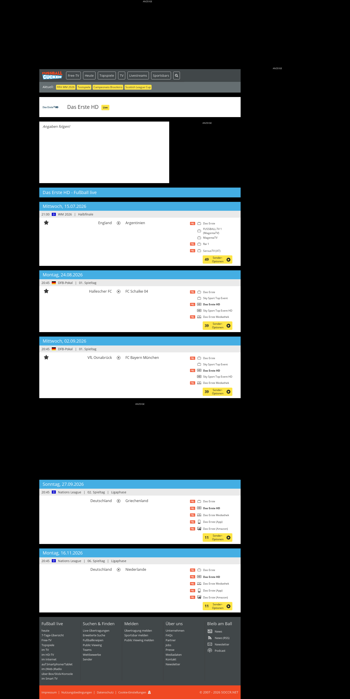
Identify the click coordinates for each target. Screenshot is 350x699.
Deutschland (101, 500)
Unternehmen (175, 631)
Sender (87, 659)
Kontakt (171, 659)
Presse (170, 650)
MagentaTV (210, 238)
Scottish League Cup (138, 87)
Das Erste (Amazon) (215, 529)
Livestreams (138, 75)
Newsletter (173, 664)
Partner (171, 640)
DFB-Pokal (65, 283)
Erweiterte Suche (94, 635)
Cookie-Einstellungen (132, 692)
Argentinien (135, 222)
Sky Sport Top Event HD (217, 310)
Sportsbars (161, 75)
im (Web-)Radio (52, 669)
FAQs (169, 635)
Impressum (49, 692)
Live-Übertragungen (96, 631)
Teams (87, 650)
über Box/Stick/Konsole (57, 674)
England (105, 222)
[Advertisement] (147, 35)
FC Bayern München (142, 357)
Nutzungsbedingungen (76, 692)
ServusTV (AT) (212, 251)
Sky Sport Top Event (215, 298)
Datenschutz (105, 692)
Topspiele (107, 75)
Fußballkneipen (93, 640)
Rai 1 (206, 244)
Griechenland (136, 500)
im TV (45, 650)
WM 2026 (65, 214)
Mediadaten (174, 655)
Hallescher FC (100, 291)
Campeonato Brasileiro (108, 87)
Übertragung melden (138, 631)
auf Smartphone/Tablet (57, 664)
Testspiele (84, 87)
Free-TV (73, 75)
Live (105, 107)
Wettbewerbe (92, 655)
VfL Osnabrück (100, 357)
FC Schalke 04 (136, 291)
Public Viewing (92, 645)
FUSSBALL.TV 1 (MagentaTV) (212, 231)
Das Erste (209, 223)
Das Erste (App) (213, 522)
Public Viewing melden (139, 640)
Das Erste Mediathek (216, 317)
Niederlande (135, 569)
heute (45, 631)
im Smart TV (50, 678)
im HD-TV (48, 655)
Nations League (69, 492)
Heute (89, 75)
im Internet (49, 659)
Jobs (168, 645)
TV (121, 75)
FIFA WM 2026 (66, 87)
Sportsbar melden (136, 635)
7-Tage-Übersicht (53, 635)
